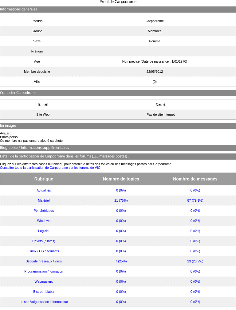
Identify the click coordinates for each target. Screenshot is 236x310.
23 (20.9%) (195, 261)
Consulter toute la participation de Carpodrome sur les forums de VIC (50, 167)
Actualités (44, 190)
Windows (43, 221)
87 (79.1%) (195, 200)
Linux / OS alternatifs (44, 251)
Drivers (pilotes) (43, 241)
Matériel (43, 200)
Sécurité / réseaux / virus (44, 261)
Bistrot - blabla (43, 291)
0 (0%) (121, 190)
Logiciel (43, 231)
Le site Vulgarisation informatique (44, 302)
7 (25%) (121, 261)
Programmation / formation (43, 271)
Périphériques (43, 210)
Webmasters (44, 281)
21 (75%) (121, 200)
